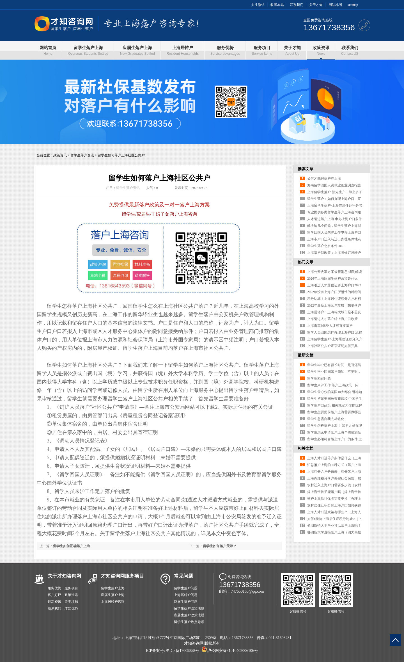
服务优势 (54, 588)
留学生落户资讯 (82, 155)
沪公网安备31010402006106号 (232, 651)
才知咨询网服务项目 (122, 576)
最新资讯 (54, 602)
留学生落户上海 (113, 588)
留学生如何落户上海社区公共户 (121, 155)
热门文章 (305, 262)
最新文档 (305, 355)
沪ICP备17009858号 (182, 651)
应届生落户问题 (186, 602)
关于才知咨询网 (64, 576)
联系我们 (296, 5)
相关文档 (305, 448)
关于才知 (316, 5)
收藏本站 (277, 5)
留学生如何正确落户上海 (71, 546)
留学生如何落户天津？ (220, 546)
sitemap (353, 5)
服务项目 (71, 588)
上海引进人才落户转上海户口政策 (332, 319)
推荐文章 (305, 169)
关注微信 (258, 5)
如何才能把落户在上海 (324, 179)
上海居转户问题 (186, 595)
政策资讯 (60, 155)
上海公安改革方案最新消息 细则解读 (334, 272)
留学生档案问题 (319, 378)
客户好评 (54, 595)
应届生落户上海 (113, 595)
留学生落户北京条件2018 (325, 246)
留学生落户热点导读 (189, 622)
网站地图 (335, 5)
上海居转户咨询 (113, 602)
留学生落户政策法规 (189, 608)
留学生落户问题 (186, 588)
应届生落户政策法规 (189, 615)
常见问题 (183, 576)
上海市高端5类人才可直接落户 (330, 326)
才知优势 (71, 608)
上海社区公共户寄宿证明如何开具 (332, 346)
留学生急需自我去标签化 (325, 419)
